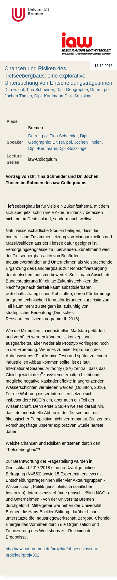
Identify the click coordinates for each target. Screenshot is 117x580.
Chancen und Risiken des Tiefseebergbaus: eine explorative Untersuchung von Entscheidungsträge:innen (58, 76)
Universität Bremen (50, 15)
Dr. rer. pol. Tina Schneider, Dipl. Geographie (46, 89)
